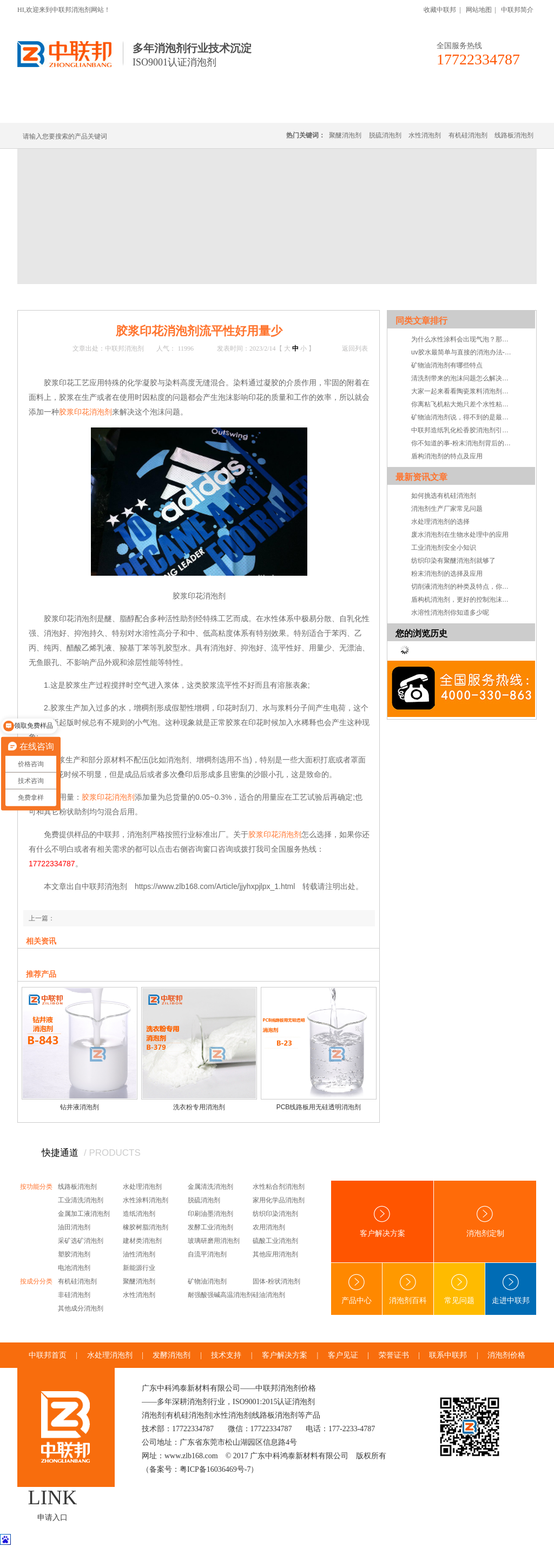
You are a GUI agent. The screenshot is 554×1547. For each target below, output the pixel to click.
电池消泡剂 (74, 1268)
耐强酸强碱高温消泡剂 (220, 1295)
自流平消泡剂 (207, 1254)
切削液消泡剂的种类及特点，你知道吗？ (462, 586)
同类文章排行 (421, 320)
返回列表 (355, 348)
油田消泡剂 (74, 1227)
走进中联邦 (511, 1289)
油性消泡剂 (139, 1254)
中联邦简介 (517, 10)
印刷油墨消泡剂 (210, 1213)
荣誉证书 (394, 1355)
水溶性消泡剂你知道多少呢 (450, 612)
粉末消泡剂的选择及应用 (447, 573)
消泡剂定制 (314, 110)
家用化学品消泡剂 (279, 1200)
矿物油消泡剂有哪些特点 (447, 365)
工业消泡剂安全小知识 (443, 547)
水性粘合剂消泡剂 (279, 1186)
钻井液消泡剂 (79, 1107)
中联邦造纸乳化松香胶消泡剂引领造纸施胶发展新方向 (462, 430)
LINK (52, 1497)
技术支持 (157, 296)
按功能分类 (36, 1186)
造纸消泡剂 (139, 1213)
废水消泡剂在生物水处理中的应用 (460, 534)
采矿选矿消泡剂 (80, 1241)
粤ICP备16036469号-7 (215, 1469)
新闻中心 (89, 296)
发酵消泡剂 (171, 1355)
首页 (61, 296)
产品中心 (356, 1289)
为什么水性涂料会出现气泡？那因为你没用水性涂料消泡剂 (462, 339)
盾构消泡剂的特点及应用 (447, 456)
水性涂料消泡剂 (145, 1200)
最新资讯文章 (421, 477)
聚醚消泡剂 (345, 135)
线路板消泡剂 (185, 110)
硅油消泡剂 (269, 1295)
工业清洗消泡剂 (80, 1200)
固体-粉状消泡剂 (276, 1281)
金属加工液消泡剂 (84, 1213)
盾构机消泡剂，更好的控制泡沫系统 (462, 599)
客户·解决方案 (377, 110)
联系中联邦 (493, 110)
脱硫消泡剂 (385, 135)
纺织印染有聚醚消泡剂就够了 (453, 560)
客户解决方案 (382, 1221)
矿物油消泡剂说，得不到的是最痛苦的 (462, 417)
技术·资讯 (437, 110)
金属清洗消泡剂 (210, 1186)
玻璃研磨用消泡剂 (214, 1241)
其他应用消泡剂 (275, 1254)
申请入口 (52, 1517)
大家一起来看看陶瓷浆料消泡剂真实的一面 (462, 391)
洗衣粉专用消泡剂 (199, 1107)
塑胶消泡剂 (74, 1254)
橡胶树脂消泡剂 (145, 1227)
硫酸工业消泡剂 (275, 1241)
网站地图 (479, 10)
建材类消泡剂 (142, 1241)
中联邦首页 (57, 110)
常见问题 (459, 1289)
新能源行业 (139, 1268)
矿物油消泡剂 (207, 1281)
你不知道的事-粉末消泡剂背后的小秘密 (462, 443)
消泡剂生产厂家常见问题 (447, 508)
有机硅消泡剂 (119, 110)
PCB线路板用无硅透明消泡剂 (318, 1107)
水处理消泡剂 (251, 110)
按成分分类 (36, 1281)
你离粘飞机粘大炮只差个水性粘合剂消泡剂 (462, 404)
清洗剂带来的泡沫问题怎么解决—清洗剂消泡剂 (462, 378)
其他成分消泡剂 (80, 1308)
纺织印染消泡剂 (275, 1213)
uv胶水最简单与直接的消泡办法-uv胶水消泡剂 (462, 352)
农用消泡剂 (269, 1227)
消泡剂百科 (408, 1289)
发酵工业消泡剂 (210, 1227)
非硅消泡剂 (74, 1295)
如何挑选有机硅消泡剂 (443, 495)
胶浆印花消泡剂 (85, 411)
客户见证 (343, 1355)
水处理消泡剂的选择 (440, 521)
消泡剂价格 (506, 1355)
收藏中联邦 (440, 10)
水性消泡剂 (424, 135)
